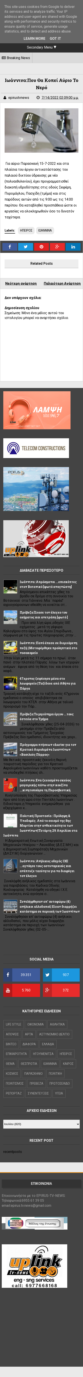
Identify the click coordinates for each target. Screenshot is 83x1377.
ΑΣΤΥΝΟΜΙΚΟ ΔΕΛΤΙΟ (54, 1034)
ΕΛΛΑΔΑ (48, 1044)
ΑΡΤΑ (29, 1034)
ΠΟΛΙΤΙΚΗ (55, 1073)
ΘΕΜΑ (10, 1063)
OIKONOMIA (35, 1024)
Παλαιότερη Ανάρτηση (62, 283)
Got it (55, 38)
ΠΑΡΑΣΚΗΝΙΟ (33, 1073)
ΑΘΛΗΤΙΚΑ (57, 1024)
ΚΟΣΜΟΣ (12, 1073)
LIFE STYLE (13, 1024)
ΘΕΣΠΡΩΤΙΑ (29, 1063)
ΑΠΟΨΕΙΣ (12, 1034)
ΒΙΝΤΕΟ (11, 1044)
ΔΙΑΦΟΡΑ (29, 1044)
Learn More (34, 38)
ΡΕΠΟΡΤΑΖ (14, 1093)
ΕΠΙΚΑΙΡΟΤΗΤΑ (16, 1054)
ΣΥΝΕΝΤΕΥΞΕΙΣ (38, 1093)
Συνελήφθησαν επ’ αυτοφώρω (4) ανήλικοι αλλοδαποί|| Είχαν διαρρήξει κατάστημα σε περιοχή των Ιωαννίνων (50, 906)
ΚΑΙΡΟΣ (68, 1063)
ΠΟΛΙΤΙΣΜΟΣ (15, 1083)
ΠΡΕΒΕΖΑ (36, 1083)
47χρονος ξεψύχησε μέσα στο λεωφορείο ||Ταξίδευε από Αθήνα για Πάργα (48, 683)
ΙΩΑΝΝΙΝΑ (45, 230)
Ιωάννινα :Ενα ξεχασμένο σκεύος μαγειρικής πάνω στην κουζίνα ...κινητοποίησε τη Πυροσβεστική (45, 785)
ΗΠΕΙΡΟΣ (26, 230)
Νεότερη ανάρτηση (21, 283)
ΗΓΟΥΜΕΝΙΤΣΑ (43, 1054)
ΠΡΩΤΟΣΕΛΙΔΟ (59, 1083)
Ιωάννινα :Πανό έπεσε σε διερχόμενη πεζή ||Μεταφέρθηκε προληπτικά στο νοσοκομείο (48, 648)
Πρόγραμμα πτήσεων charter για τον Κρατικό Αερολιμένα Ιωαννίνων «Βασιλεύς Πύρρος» (48, 750)
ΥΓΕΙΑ (59, 1093)
